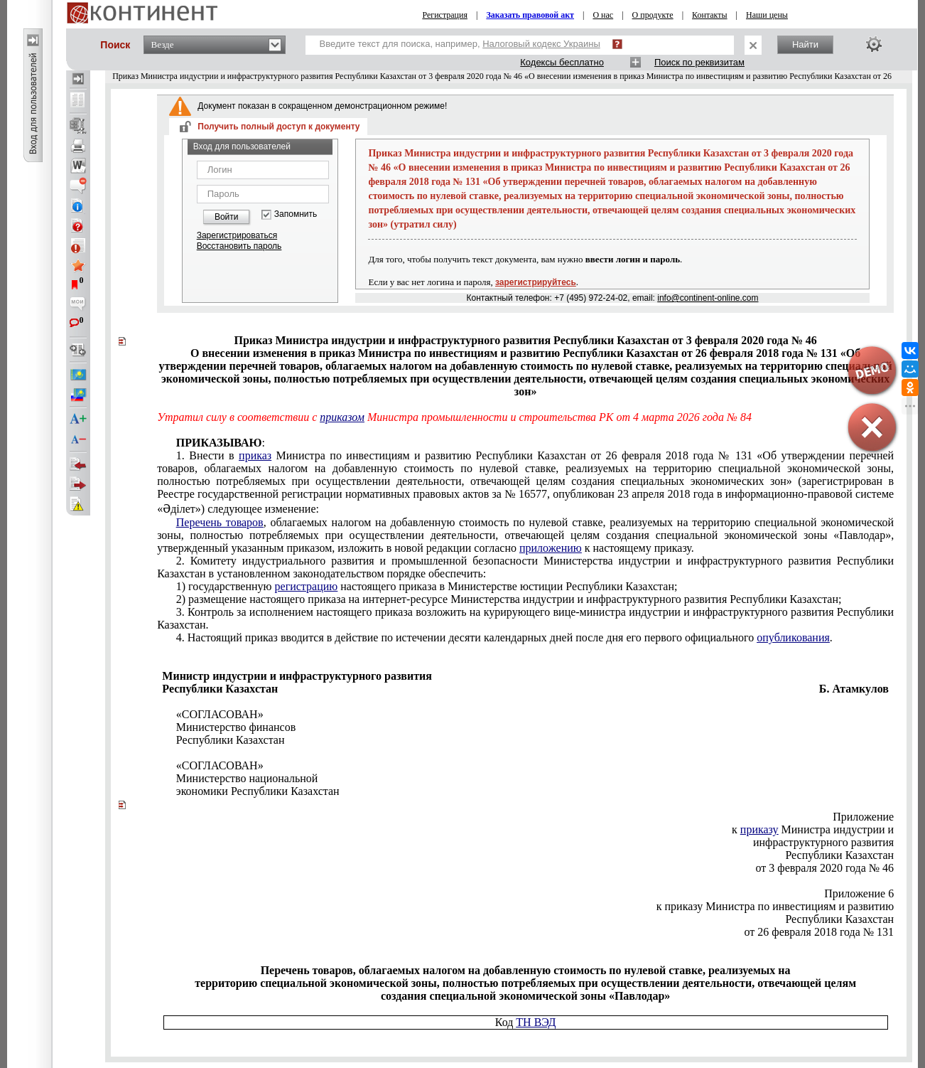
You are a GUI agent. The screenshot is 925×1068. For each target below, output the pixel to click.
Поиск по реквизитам (699, 62)
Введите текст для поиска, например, (460, 43)
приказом (342, 417)
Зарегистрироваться (237, 235)
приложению (550, 548)
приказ (255, 455)
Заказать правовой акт (530, 15)
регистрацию (306, 586)
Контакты (709, 15)
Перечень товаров (220, 522)
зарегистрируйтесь (535, 282)
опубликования (793, 637)
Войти (227, 217)
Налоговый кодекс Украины (541, 43)
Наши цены (767, 15)
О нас (603, 15)
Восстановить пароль (239, 246)
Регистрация (444, 15)
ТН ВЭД (536, 1022)
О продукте (653, 15)
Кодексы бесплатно (562, 62)
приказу (759, 829)
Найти (805, 44)
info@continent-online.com (707, 298)
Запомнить (295, 214)
